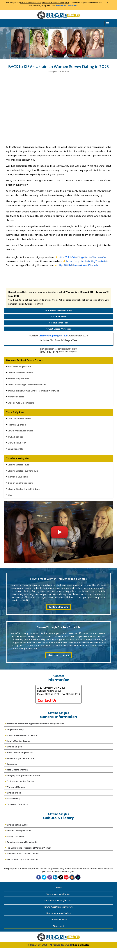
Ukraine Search (58, 316)
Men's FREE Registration (18, 366)
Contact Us (11, 764)
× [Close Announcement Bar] (107, 3)
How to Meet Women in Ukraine (21, 735)
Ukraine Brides (13, 792)
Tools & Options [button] (15, 412)
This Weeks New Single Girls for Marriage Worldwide (32, 390)
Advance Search (15, 396)
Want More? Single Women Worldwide (26, 384)
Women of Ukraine (15, 787)
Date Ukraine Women (16, 769)
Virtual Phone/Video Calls (19, 430)
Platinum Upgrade (16, 424)
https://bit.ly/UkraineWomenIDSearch (77, 265)
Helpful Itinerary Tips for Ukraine (21, 859)
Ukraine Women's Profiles (19, 372)
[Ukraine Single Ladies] (20, 43)
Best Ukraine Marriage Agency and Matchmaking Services (34, 723)
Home (59, 887)
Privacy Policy (12, 798)
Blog (9, 495)
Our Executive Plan (16, 442)
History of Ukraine (14, 836)
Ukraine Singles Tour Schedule (22, 470)
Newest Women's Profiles (58, 913)
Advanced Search (58, 919)
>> (67, 5)
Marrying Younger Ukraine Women (23, 775)
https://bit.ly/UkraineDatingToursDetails (87, 261)
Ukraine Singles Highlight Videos (23, 489)
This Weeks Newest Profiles (58, 310)
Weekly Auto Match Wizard (20, 402)
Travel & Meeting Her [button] (17, 458)
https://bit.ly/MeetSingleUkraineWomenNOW (82, 257)
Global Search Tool (58, 322)
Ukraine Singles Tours (17, 464)
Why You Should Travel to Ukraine (22, 853)
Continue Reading (58, 607)
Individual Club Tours (17, 476)
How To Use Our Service (17, 741)
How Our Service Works (18, 418)
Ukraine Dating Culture (17, 824)
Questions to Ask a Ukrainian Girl (21, 842)
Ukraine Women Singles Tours (58, 900)
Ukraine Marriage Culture (18, 830)
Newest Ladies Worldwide (58, 328)
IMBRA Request (14, 436)
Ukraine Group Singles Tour (53, 335)
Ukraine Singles (13, 746)
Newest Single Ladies (17, 378)
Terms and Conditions (16, 804)
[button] (72, 877)
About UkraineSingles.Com (19, 752)
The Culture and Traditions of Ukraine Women (28, 847)
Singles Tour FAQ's (15, 729)
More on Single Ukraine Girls (19, 758)
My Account (58, 926)
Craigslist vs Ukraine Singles (19, 781)
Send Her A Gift (14, 448)
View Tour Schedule (58, 655)
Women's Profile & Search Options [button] (24, 360)
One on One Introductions (19, 482)
